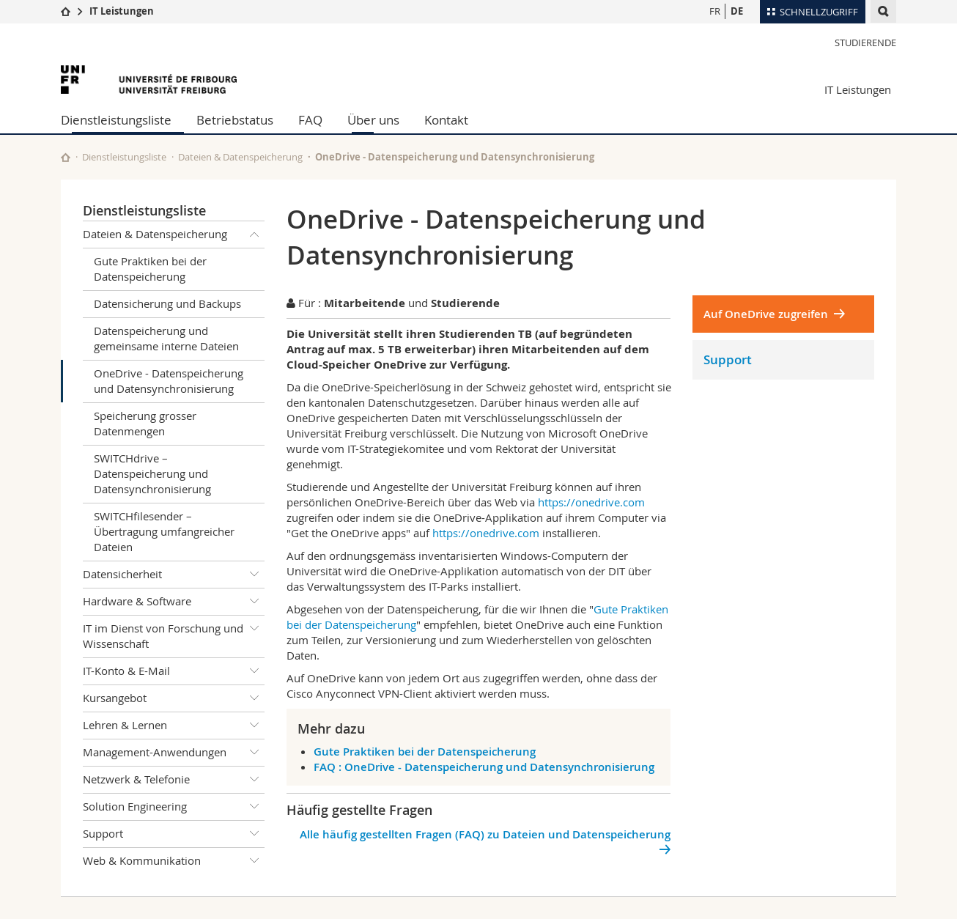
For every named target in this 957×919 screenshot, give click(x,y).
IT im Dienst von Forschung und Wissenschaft (174, 634)
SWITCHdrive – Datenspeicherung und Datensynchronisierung (152, 473)
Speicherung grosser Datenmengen (145, 423)
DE (737, 11)
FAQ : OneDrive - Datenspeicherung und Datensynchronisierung (484, 767)
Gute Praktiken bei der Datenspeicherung (150, 269)
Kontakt (446, 119)
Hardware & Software (174, 601)
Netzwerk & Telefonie (174, 780)
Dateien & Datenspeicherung (240, 156)
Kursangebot (174, 698)
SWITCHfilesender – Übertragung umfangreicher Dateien (164, 531)
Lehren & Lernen (174, 725)
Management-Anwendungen (174, 752)
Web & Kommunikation (174, 861)
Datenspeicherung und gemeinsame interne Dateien (166, 338)
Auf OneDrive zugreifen (765, 314)
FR (714, 11)
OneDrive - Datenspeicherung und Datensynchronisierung (168, 381)
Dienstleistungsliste (116, 119)
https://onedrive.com (591, 502)
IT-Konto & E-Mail (174, 671)
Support (174, 834)
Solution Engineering (174, 807)
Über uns (373, 119)
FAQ (310, 119)
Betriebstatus (234, 119)
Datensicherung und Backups (167, 303)
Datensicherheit (174, 574)
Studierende (865, 42)
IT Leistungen (121, 11)
